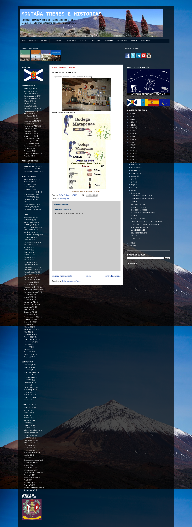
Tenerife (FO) (28, 337)
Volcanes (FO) (28, 357)
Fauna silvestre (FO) (30, 272)
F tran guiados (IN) (30, 111)
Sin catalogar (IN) (29, 141)
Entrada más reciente (62, 276)
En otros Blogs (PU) (30, 194)
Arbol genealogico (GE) (32, 166)
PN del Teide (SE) (29, 387)
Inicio (89, 276)
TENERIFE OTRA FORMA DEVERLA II (142, 199)
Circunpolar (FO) (29, 237)
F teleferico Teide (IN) (31, 108)
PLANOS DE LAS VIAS (138, 219)
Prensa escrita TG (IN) (31, 126)
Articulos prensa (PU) (31, 179)
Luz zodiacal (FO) (30, 302)
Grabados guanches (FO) (32, 289)
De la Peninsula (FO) (30, 245)
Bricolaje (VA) (28, 420)
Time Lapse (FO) (29, 342)
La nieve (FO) (28, 300)
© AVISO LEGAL (136, 216)
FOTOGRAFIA (83, 41)
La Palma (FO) (28, 295)
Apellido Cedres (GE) (31, 164)
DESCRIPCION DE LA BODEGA (141, 207)
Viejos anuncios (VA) (31, 478)
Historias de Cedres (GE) (32, 171)
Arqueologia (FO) (30, 225)
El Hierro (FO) (28, 252)
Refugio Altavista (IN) (31, 138)
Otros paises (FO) (30, 314)
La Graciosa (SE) (29, 377)
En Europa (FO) (29, 262)
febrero (134, 193)
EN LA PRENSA (109, 41)
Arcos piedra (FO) (30, 222)
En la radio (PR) (29, 189)
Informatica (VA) (29, 445)
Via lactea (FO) (29, 354)
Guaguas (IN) (28, 113)
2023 (131, 122)
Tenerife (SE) (28, 397)
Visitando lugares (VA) (31, 483)
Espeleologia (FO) (30, 265)
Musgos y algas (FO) (30, 304)
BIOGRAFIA (134, 236)
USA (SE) (26, 400)
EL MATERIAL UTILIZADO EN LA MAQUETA (145, 224)
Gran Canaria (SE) (30, 372)
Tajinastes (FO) (29, 334)
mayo (133, 185)
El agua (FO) (28, 257)
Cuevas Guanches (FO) (31, 242)
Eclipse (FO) (28, 250)
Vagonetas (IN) (29, 151)
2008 (131, 243)
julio (133, 179)
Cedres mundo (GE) (30, 169)
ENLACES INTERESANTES (139, 233)
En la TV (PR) (28, 187)
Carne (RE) (27, 423)
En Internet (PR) (29, 184)
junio (133, 182)
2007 (131, 246)
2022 (131, 125)
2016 (131, 142)
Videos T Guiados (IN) (31, 153)
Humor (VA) (28, 443)
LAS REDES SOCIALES (138, 230)
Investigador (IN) (29, 116)
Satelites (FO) (28, 327)
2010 (131, 159)
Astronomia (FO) (29, 230)
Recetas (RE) (28, 465)
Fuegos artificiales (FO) (31, 287)
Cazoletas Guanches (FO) (32, 235)
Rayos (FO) (27, 324)
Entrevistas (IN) (29, 104)
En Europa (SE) (28, 370)
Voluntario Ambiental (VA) (33, 487)
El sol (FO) (27, 260)
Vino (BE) (27, 480)
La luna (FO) (28, 297)
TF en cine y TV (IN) (30, 143)
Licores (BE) (28, 448)
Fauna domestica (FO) (31, 270)
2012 (131, 154)
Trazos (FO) (28, 347)
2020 (131, 131)
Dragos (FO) (28, 247)
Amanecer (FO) (29, 217)
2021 (131, 128)
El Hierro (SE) (28, 367)
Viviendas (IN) (28, 156)
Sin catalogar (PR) (30, 207)
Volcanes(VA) (28, 485)
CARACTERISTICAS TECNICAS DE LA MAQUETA (146, 221)
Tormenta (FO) (29, 344)
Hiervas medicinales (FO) (32, 292)
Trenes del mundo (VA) (32, 473)
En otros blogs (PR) (30, 197)
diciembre (135, 165)
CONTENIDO (33, 41)
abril (133, 187)
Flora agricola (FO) (30, 275)
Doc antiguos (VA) (30, 433)
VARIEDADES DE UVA (138, 204)
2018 (131, 136)
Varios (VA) (27, 475)
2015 (131, 145)
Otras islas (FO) (29, 312)
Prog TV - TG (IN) (29, 128)
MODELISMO (96, 41)
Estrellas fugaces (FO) (31, 267)
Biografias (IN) (29, 91)
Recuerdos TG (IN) (30, 136)
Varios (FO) (27, 352)
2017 (131, 139)
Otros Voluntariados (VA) (32, 460)
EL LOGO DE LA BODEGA (139, 210)
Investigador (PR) (29, 199)
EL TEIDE (44, 41)
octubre (134, 170)
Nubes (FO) (27, 309)
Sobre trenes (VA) (30, 470)
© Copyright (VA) (29, 490)
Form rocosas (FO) (30, 282)
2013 (131, 151)
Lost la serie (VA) (29, 450)
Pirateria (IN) (28, 123)
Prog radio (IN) (29, 131)
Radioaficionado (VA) (31, 462)
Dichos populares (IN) (31, 96)
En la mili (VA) (28, 438)
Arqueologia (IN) (29, 89)
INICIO (24, 41)
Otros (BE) (27, 458)
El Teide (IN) (28, 101)
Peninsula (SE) (28, 395)
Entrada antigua (113, 276)
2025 (131, 116)
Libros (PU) (27, 202)
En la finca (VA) (63, 199)
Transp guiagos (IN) (30, 146)
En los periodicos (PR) (31, 192)
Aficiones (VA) (28, 408)
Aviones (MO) (28, 413)
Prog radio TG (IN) (30, 133)
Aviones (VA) (28, 415)
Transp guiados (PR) (31, 209)
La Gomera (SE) (29, 375)
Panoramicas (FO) (30, 319)
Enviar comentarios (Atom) (71, 281)
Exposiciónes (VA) (30, 440)
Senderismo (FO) (29, 329)
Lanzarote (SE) (28, 382)
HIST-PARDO (145, 41)
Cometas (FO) (28, 240)
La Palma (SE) (28, 380)
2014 (131, 148)
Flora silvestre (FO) (30, 280)
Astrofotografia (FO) (31, 227)
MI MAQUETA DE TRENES (139, 227)
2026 (131, 113)
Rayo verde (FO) (29, 322)
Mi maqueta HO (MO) (31, 453)
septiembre (135, 173)
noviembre (135, 167)
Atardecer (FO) (29, 232)
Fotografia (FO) (29, 284)
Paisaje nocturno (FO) (31, 317)
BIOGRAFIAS (71, 41)
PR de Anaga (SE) (29, 390)
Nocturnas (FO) (29, 307)
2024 (131, 119)
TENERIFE (134, 201)
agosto (134, 176)
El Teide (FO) (28, 255)
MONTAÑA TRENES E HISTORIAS (61, 14)
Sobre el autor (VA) (30, 467)
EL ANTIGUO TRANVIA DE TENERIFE (143, 213)
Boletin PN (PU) (29, 182)
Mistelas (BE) (28, 455)
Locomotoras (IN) (30, 118)
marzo (133, 190)
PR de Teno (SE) (29, 392)
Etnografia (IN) (29, 106)
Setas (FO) (27, 332)
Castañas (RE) (28, 425)
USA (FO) (27, 349)
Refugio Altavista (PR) (31, 204)
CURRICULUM (135, 239)
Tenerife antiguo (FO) (31, 339)
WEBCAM (134, 41)
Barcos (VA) (28, 418)
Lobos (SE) (27, 385)
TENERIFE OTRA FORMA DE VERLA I (142, 196)
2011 (131, 156)
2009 (131, 162)
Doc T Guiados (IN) (30, 99)
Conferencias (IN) (30, 94)
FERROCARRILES (57, 41)
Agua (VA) (27, 410)
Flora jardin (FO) (29, 277)
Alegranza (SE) (28, 365)
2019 (131, 134)
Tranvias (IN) (28, 148)
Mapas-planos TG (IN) (31, 121)
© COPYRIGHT (123, 41)
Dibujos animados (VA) (32, 430)
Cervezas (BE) (28, 428)
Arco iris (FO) (28, 220)
